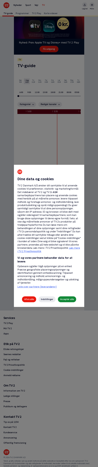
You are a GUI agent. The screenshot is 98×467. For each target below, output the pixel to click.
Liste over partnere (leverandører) (37, 286)
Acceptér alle (67, 299)
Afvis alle (29, 299)
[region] (49, 233)
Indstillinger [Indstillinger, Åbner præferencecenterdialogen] (47, 299)
